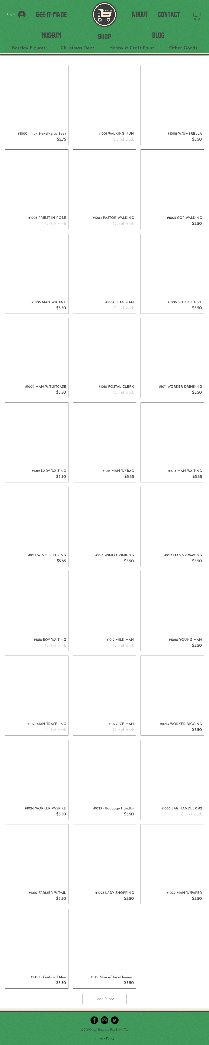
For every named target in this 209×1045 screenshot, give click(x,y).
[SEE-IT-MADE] (51, 15)
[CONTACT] (168, 15)
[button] (197, 15)
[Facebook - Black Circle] (94, 1020)
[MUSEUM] (51, 35)
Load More (104, 999)
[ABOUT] (139, 14)
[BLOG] (158, 35)
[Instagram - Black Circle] (104, 1020)
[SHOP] (104, 36)
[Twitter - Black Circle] (115, 1020)
